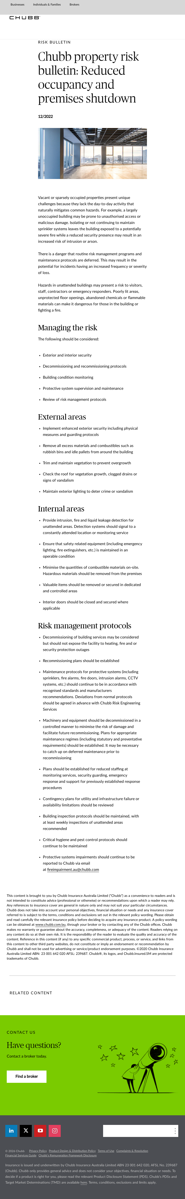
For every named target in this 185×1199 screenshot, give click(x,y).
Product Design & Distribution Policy (72, 1150)
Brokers (74, 4)
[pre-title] (54, 42)
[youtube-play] (40, 1131)
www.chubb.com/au (50, 924)
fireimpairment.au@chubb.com (73, 870)
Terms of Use (106, 1150)
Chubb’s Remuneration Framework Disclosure (68, 1155)
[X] (26, 1131)
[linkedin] (11, 1131)
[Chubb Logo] (25, 17)
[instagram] (55, 1131)
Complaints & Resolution (132, 1150)
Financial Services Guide (20, 1155)
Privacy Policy (38, 1150)
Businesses (17, 4)
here (83, 1182)
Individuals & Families (47, 4)
